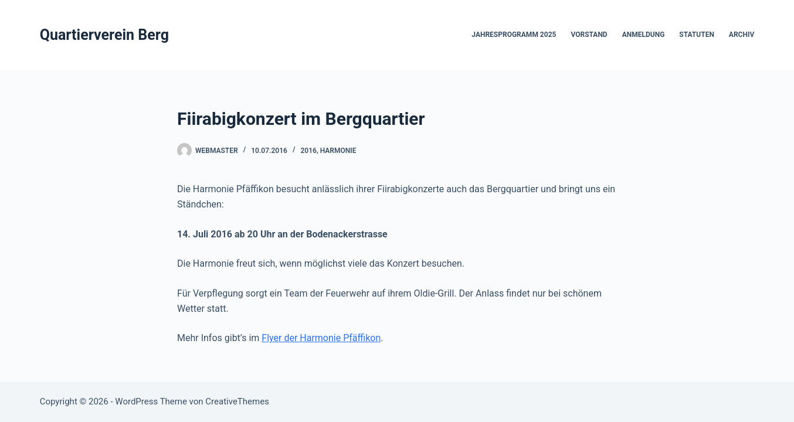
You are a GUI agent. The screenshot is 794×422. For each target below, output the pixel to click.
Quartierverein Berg (104, 34)
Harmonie (338, 151)
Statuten (696, 34)
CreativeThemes (237, 401)
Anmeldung (643, 34)
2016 (308, 151)
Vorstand (589, 34)
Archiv (741, 34)
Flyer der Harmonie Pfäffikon (321, 337)
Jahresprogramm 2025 (513, 34)
